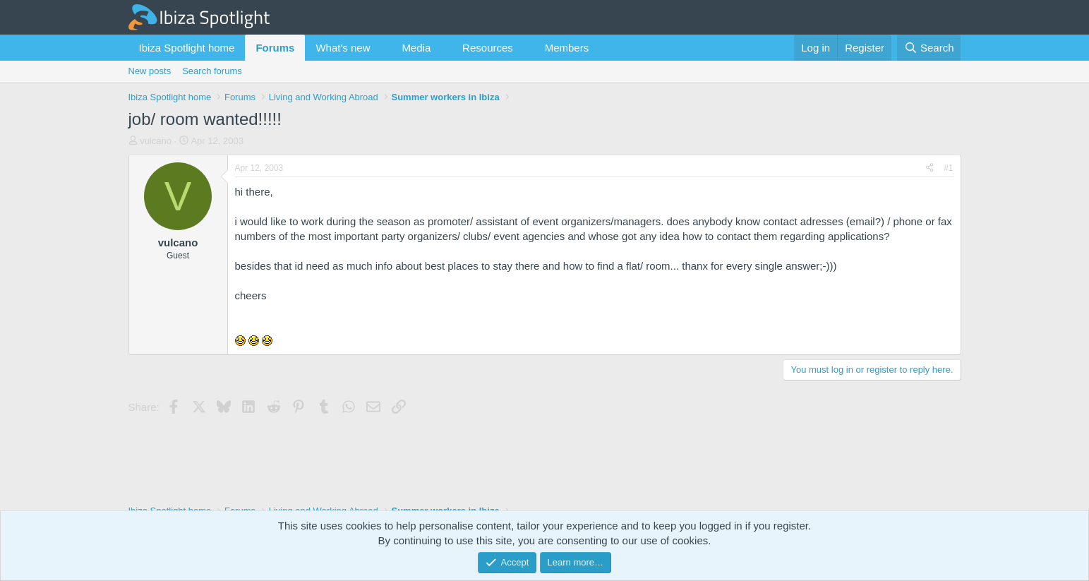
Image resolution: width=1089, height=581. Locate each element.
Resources (487, 48)
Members (567, 48)
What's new (342, 48)
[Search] (929, 48)
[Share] (929, 168)
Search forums (212, 71)
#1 (948, 168)
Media (416, 48)
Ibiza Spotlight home (187, 48)
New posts (150, 71)
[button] (381, 48)
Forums (274, 48)
